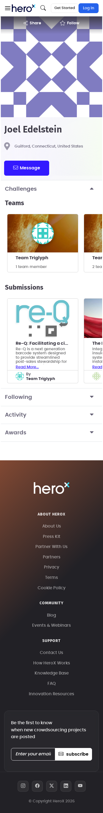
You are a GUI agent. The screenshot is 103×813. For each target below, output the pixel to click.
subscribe (73, 754)
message (26, 167)
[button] (7, 8)
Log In (88, 8)
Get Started (64, 8)
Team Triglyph (32, 258)
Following (51, 397)
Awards (51, 432)
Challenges (51, 189)
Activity (51, 415)
